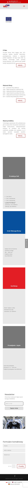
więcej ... (21, 65)
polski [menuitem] (9, 482)
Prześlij (21, 466)
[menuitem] (8, 482)
